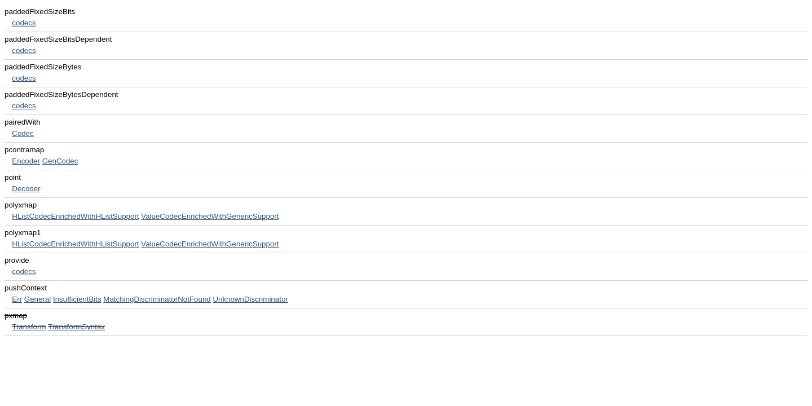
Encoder (26, 161)
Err (17, 299)
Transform (29, 327)
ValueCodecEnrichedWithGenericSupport (210, 216)
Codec (23, 133)
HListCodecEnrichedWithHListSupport (75, 216)
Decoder (26, 188)
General (37, 299)
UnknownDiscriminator (250, 299)
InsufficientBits (77, 299)
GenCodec (60, 161)
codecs (24, 23)
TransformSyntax (76, 327)
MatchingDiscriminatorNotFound (156, 299)
